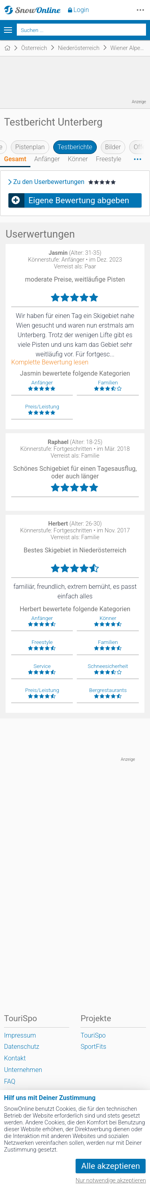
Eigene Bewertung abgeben (78, 200)
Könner (78, 159)
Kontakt (15, 1058)
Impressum (20, 1035)
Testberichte (75, 147)
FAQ (9, 1081)
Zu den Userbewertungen (48, 182)
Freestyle (108, 159)
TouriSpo (93, 1035)
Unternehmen (23, 1070)
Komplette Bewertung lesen (49, 362)
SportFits (93, 1046)
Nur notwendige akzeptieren (111, 1180)
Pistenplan (30, 147)
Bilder (113, 147)
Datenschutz (21, 1046)
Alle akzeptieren (110, 1166)
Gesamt (15, 159)
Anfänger (47, 159)
